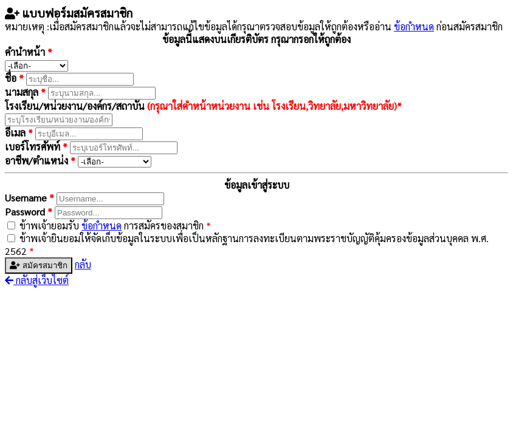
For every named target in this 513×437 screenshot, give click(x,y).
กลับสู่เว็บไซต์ (37, 280)
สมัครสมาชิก (38, 265)
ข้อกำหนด (414, 26)
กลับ (83, 264)
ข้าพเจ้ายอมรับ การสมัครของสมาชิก (115, 225)
